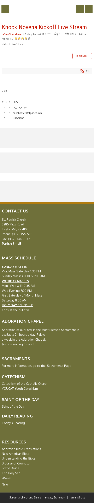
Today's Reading (13, 423)
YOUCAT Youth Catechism (20, 388)
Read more (82, 56)
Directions (18, 117)
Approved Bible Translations (21, 449)
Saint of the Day (13, 406)
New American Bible (15, 453)
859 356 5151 (20, 107)
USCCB (6, 478)
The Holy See (11, 473)
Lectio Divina (10, 468)
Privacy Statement (55, 497)
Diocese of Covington (16, 463)
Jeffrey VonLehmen (12, 34)
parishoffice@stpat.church (27, 112)
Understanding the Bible (18, 458)
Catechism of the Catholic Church (24, 383)
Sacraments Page (59, 365)
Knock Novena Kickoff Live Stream (44, 27)
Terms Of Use (77, 497)
